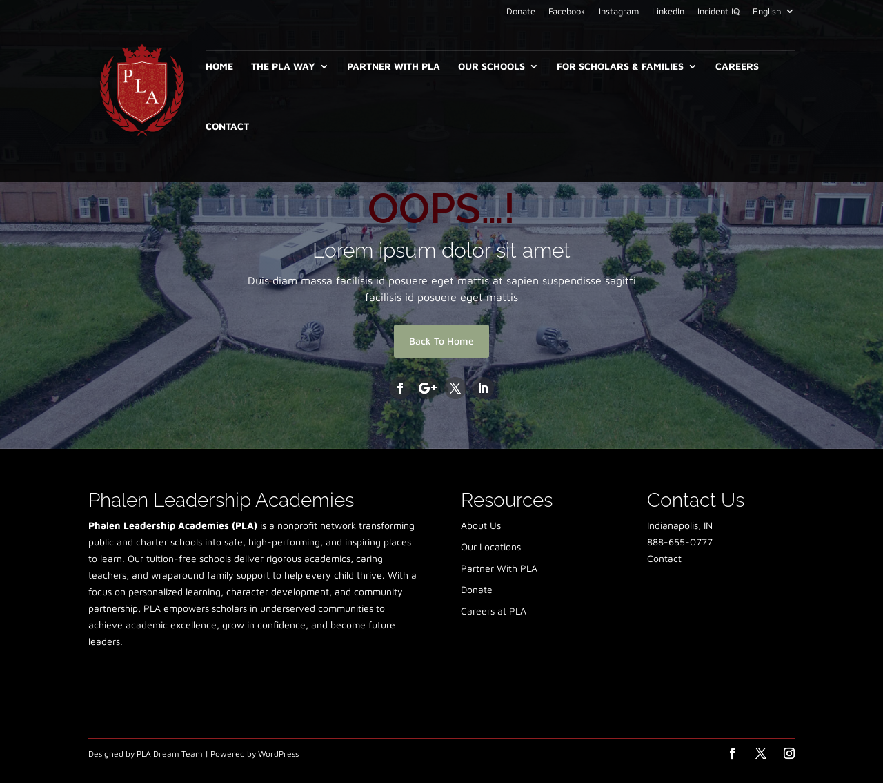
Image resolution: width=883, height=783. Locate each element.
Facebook (567, 12)
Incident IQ (718, 12)
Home (219, 66)
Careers (737, 66)
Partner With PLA (393, 66)
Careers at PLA (493, 611)
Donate (520, 12)
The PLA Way (283, 66)
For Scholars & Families (620, 66)
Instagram (619, 12)
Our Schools (491, 66)
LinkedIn (668, 12)
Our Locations (491, 546)
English (767, 12)
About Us (481, 525)
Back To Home (441, 341)
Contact (227, 127)
